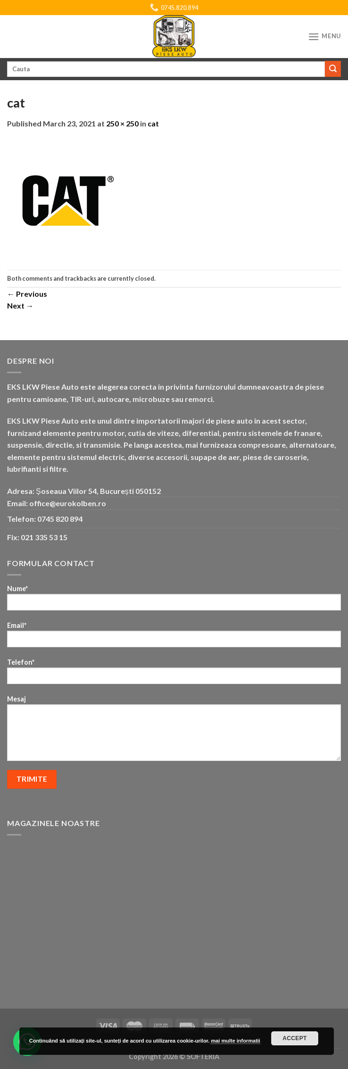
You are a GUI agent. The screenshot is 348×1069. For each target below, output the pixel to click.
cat (153, 123)
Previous (27, 293)
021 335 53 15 (44, 537)
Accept (294, 1038)
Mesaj (174, 731)
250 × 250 (122, 123)
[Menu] (324, 36)
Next (20, 305)
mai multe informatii (235, 1041)
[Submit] (333, 69)
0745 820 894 (60, 518)
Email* (174, 637)
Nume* (174, 601)
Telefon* (174, 674)
